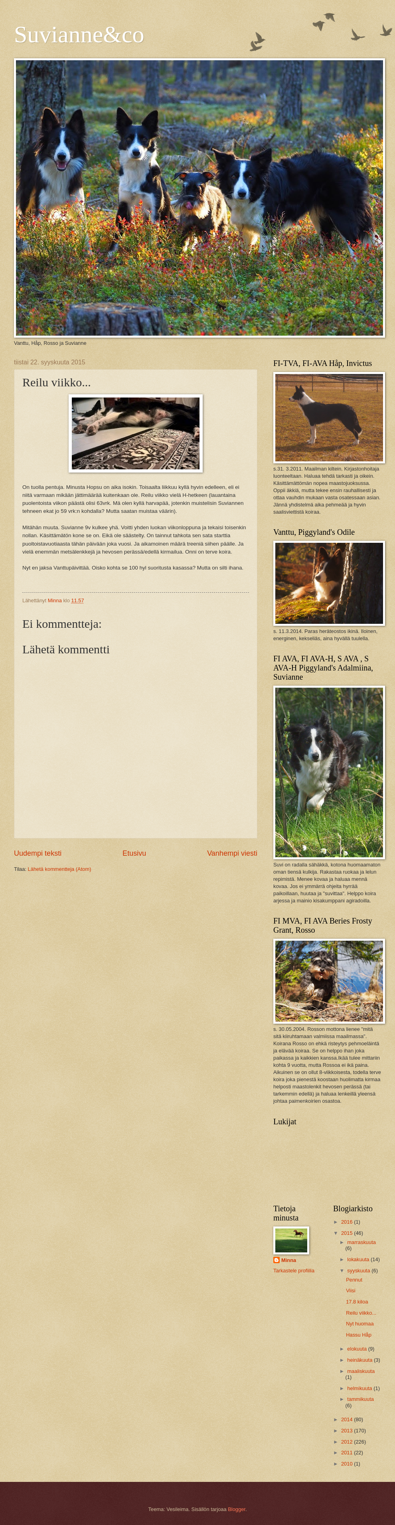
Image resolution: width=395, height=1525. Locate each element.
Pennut (354, 1280)
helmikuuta (360, 1388)
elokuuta (357, 1349)
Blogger (236, 1509)
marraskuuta (361, 1242)
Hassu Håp (358, 1335)
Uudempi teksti (37, 853)
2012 (347, 1442)
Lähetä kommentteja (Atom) (59, 869)
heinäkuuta (360, 1360)
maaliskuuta (361, 1371)
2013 (347, 1431)
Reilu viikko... (361, 1313)
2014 (347, 1419)
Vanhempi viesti (232, 853)
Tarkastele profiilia (293, 1271)
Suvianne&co (79, 34)
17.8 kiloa (357, 1302)
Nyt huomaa (359, 1324)
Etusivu (134, 853)
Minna (288, 1260)
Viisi (350, 1291)
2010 (347, 1464)
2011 (347, 1453)
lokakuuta (359, 1259)
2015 (347, 1233)
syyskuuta (359, 1271)
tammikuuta (360, 1399)
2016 (347, 1222)
